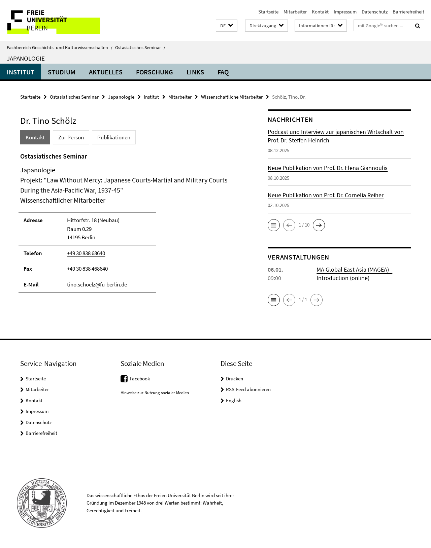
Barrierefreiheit (408, 11)
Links (195, 72)
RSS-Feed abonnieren (248, 389)
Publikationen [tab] (113, 137)
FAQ (223, 72)
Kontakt (320, 11)
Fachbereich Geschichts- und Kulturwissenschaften (59, 47)
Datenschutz (375, 11)
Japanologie (26, 58)
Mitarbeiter (295, 11)
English (233, 400)
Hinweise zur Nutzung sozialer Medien (155, 393)
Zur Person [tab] (71, 137)
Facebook (140, 378)
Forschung (154, 72)
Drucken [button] (234, 378)
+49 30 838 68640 (86, 253)
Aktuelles (106, 72)
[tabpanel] (132, 225)
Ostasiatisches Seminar (140, 47)
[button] (226, 26)
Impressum (345, 11)
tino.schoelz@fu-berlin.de (97, 284)
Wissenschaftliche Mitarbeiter (232, 97)
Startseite (268, 11)
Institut (20, 72)
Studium (61, 72)
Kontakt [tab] (35, 137)
